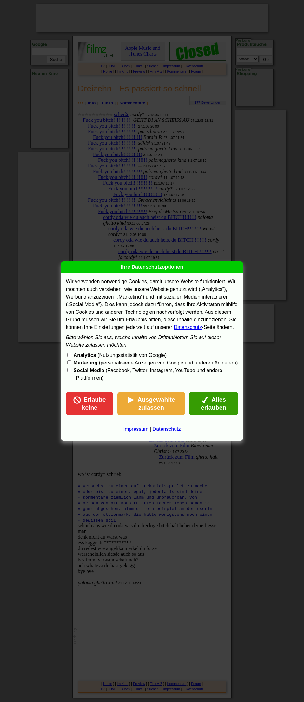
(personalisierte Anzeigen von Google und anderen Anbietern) (156, 362)
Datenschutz (188, 327)
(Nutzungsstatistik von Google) (120, 355)
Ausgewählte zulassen (151, 403)
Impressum (135, 429)
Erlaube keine (89, 403)
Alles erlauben (213, 403)
